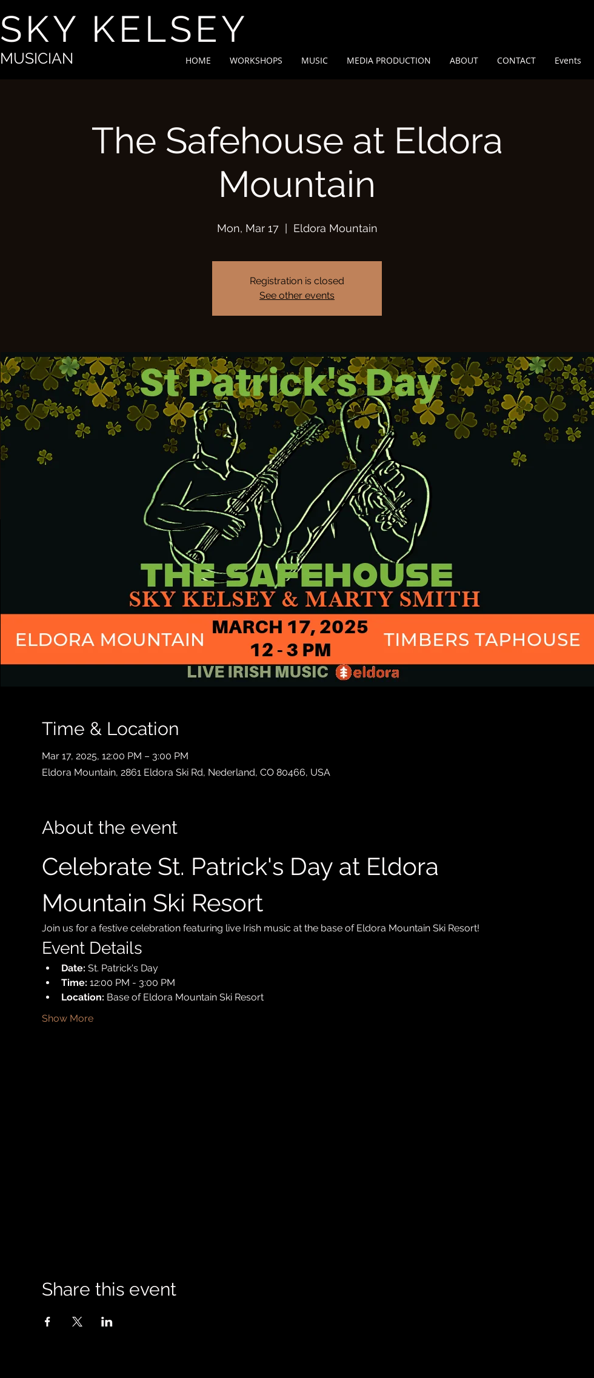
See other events (297, 295)
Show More (67, 1018)
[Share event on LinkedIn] (107, 1321)
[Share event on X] (77, 1321)
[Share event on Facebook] (47, 1321)
